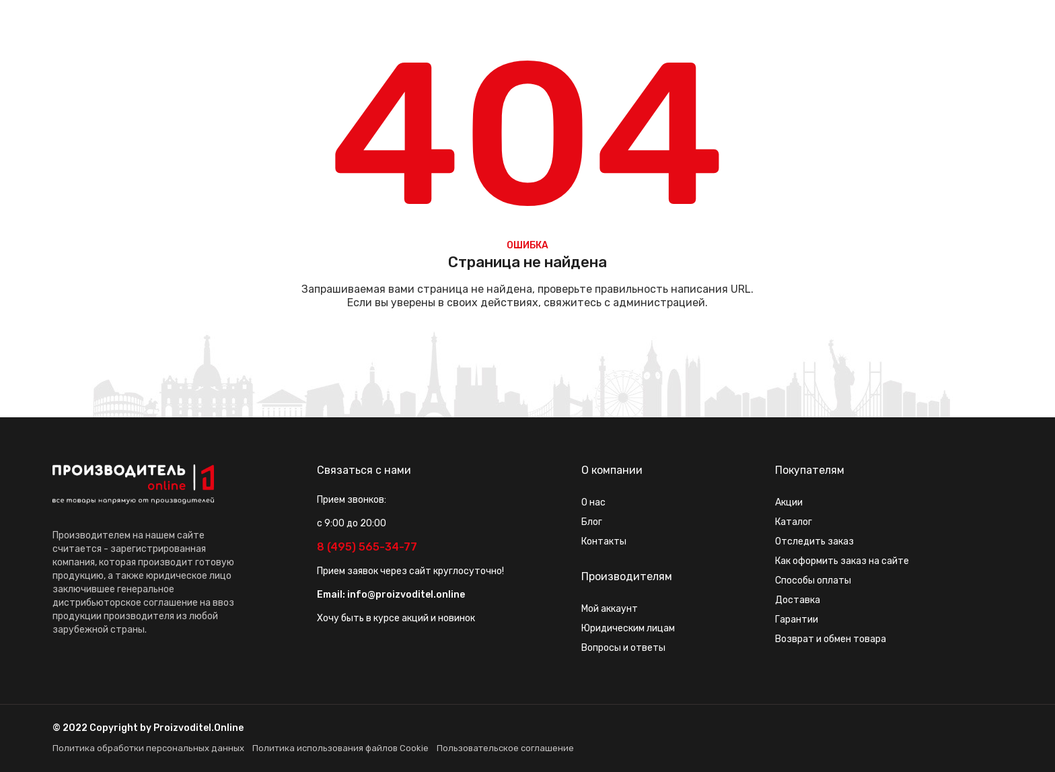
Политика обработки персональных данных (148, 748)
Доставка (797, 600)
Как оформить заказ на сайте (842, 561)
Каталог (793, 522)
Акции (789, 502)
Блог (591, 522)
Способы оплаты (813, 580)
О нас (593, 502)
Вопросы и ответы (623, 648)
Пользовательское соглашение (505, 748)
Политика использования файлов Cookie (340, 748)
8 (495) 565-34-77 (367, 546)
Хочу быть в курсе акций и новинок (396, 618)
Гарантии (796, 619)
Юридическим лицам (628, 628)
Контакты (603, 541)
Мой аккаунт (609, 609)
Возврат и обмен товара (830, 639)
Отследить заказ (814, 541)
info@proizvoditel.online (406, 594)
